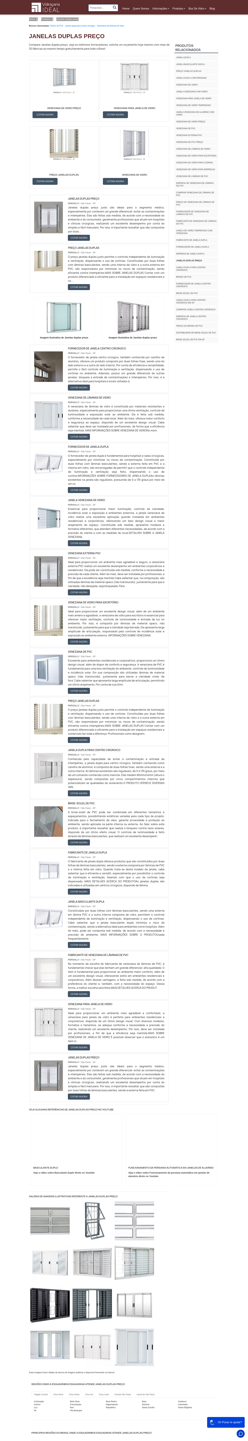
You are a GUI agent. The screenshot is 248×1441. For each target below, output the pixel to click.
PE (94, 1377)
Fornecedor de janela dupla (192, 247)
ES (52, 1377)
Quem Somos (141, 8)
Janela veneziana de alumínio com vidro (195, 113)
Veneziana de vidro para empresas (195, 169)
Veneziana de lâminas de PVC (192, 176)
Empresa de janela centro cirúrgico (191, 317)
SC (77, 1377)
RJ (35, 1377)
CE (111, 1377)
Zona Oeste (74, 1329)
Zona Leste (104, 1329)
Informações (159, 8)
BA (103, 1377)
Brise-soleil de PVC (187, 293)
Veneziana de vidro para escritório (196, 156)
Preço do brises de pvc (189, 326)
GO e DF (122, 1377)
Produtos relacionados (187, 47)
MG (44, 1377)
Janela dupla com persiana (191, 78)
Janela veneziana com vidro (191, 91)
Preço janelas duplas (188, 71)
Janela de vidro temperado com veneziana (194, 231)
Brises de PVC (56, 26)
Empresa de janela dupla (190, 254)
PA (142, 1377)
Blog (212, 8)
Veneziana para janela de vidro (193, 98)
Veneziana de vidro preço (190, 121)
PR (69, 1377)
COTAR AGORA (45, 114)
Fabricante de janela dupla (191, 240)
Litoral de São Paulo (146, 1329)
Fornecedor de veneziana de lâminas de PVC (192, 212)
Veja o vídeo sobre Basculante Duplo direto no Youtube (64, 1107)
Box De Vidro (196, 8)
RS (86, 1377)
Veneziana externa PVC (189, 135)
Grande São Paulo (122, 1329)
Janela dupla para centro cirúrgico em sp (190, 301)
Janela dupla (183, 57)
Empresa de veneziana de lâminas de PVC (195, 184)
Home (126, 9)
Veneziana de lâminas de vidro (110, 26)
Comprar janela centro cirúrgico (195, 309)
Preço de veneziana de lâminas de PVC (195, 203)
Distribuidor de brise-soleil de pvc (196, 333)
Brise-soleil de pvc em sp (190, 339)
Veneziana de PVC (185, 128)
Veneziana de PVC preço (189, 142)
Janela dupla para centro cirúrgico (80, 26)
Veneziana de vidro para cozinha (194, 162)
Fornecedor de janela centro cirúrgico (193, 285)
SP (61, 1377)
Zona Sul (89, 1329)
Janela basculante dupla (190, 64)
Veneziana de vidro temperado (193, 105)
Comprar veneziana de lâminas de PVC (195, 193)
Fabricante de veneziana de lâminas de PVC (196, 222)
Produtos (177, 8)
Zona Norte (58, 1329)
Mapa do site (210, 1409)
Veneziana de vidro (187, 85)
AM (133, 1377)
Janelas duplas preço (189, 260)
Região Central (41, 1329)
